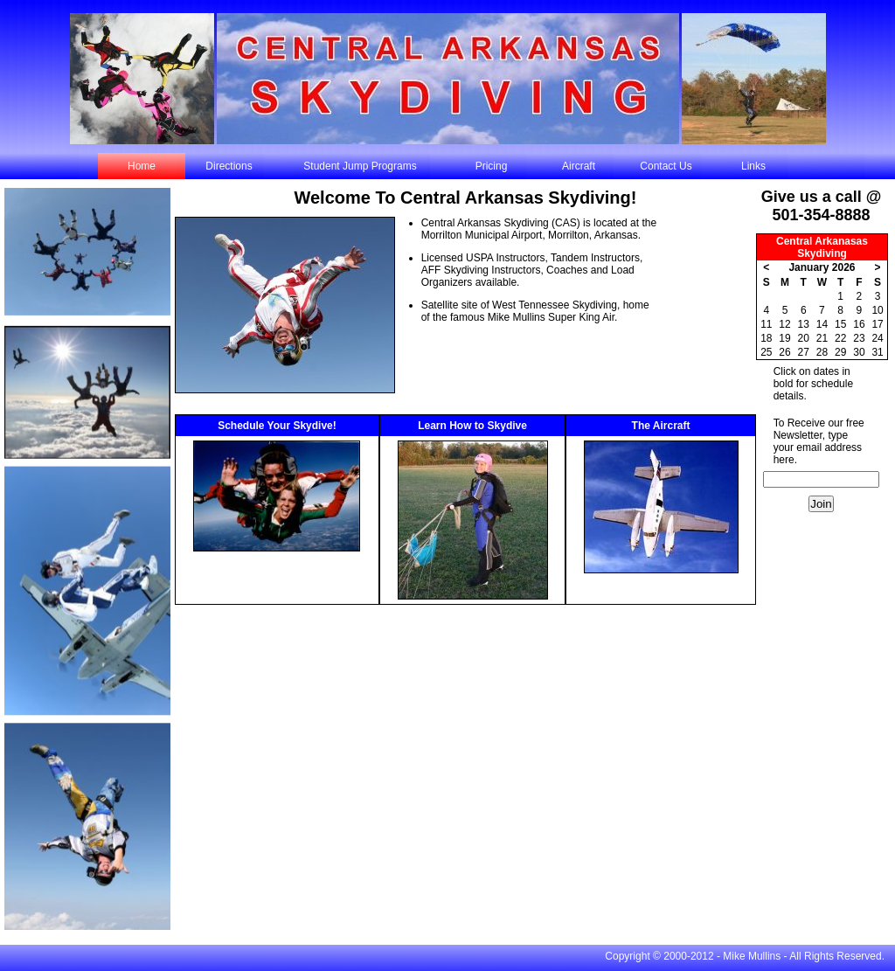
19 (784, 338)
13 (803, 324)
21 (822, 338)
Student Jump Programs (359, 166)
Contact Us (665, 166)
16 (858, 324)
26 (784, 352)
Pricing (491, 166)
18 (766, 338)
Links (753, 166)
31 (877, 352)
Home (142, 166)
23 (858, 338)
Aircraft (578, 166)
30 (858, 352)
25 (766, 352)
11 (766, 324)
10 (877, 310)
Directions (228, 166)
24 (877, 338)
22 (840, 338)
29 (840, 352)
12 (784, 324)
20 (803, 338)
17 (877, 324)
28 (822, 352)
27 (803, 352)
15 (840, 324)
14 (822, 324)
